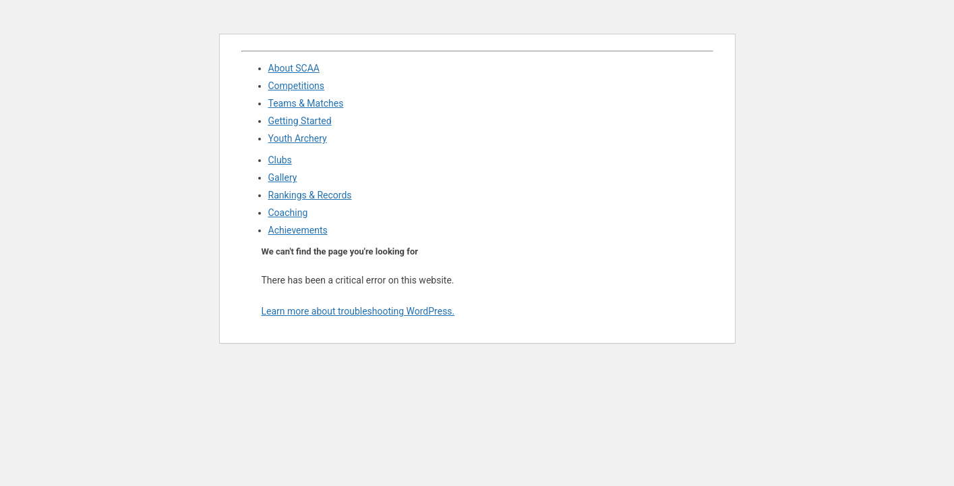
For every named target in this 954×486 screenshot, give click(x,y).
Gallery (282, 177)
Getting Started (300, 120)
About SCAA (294, 68)
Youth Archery (297, 138)
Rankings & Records (310, 195)
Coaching (288, 212)
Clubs (280, 160)
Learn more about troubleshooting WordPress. (358, 311)
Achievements (298, 230)
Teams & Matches (306, 103)
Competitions (296, 85)
